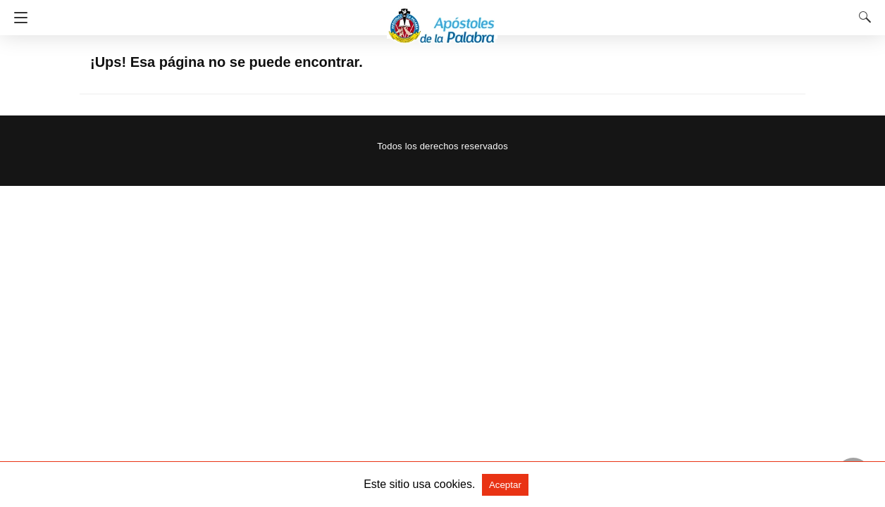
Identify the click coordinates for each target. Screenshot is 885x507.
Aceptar (505, 485)
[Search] (861, 17)
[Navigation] (17, 17)
